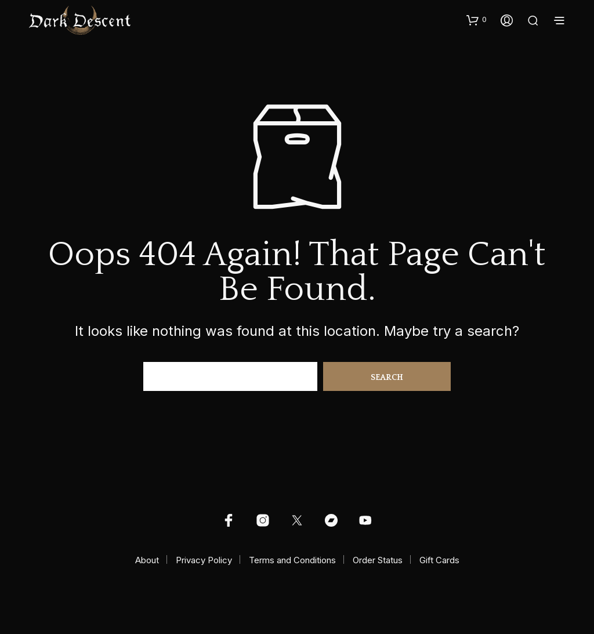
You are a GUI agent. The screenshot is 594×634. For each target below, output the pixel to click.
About (147, 560)
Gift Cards (439, 560)
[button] (476, 20)
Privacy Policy (204, 560)
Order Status (378, 560)
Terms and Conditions (292, 560)
